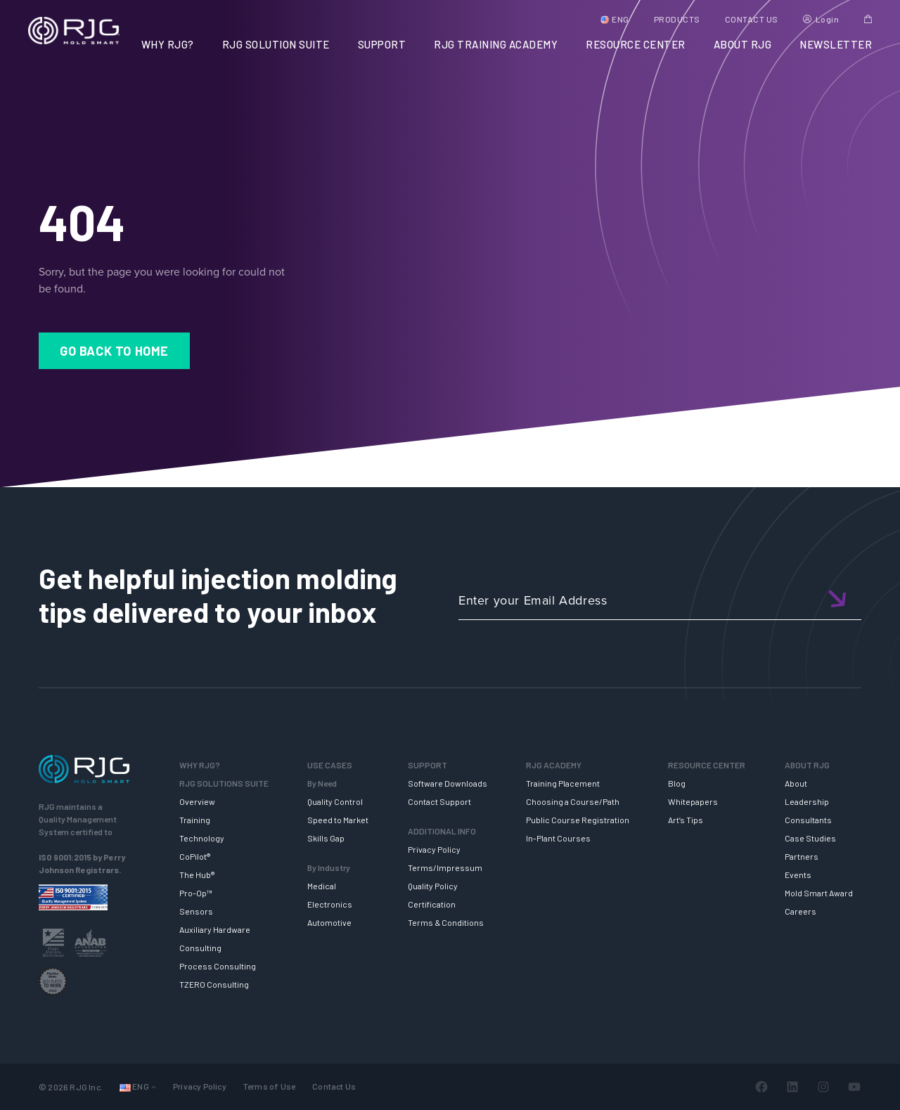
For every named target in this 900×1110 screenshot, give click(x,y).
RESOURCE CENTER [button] (636, 44)
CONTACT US (751, 19)
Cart (868, 19)
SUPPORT (382, 44)
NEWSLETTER (835, 44)
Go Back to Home (114, 351)
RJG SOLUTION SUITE (276, 44)
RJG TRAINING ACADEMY (496, 44)
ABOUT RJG (743, 44)
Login (828, 19)
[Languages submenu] (153, 1087)
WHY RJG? (167, 44)
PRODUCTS (677, 19)
